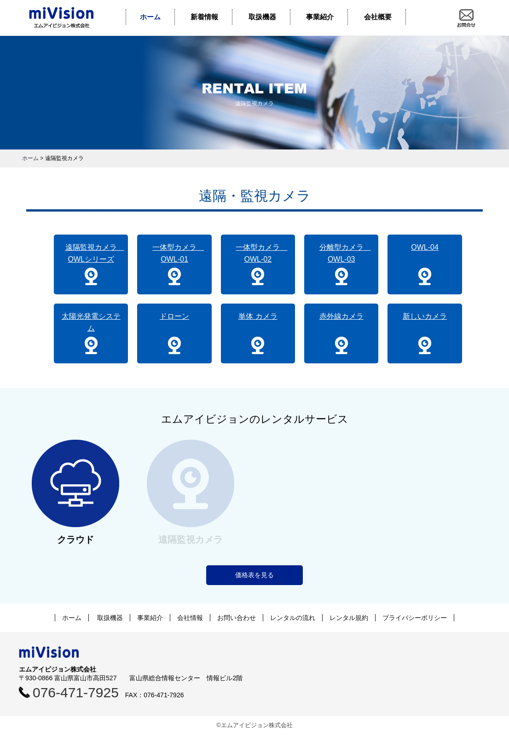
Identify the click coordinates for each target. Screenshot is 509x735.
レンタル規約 (349, 617)
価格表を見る (254, 575)
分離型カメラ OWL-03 (345, 253)
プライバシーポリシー (414, 617)
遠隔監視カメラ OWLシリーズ (94, 253)
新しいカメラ (425, 316)
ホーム (150, 17)
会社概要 (378, 17)
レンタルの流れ (292, 617)
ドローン (174, 316)
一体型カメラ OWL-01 (178, 253)
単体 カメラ (257, 316)
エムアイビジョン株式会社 (68, 17)
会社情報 (190, 617)
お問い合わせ (236, 617)
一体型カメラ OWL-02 (261, 253)
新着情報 (204, 17)
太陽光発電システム (91, 322)
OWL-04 (425, 247)
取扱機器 (262, 17)
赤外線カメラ (341, 316)
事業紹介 (320, 17)
